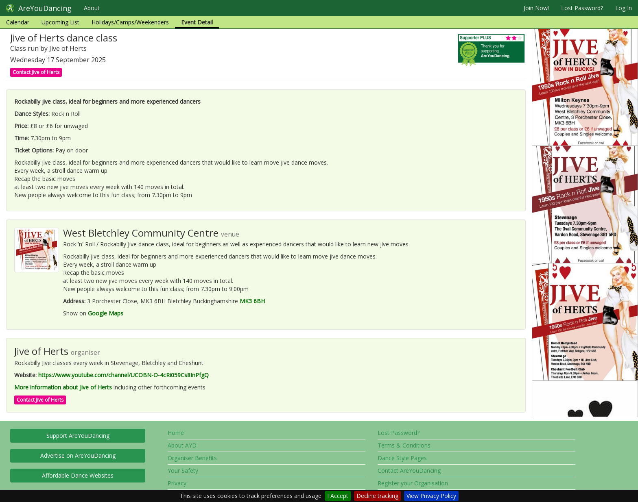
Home (176, 433)
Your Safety (183, 470)
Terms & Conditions (404, 445)
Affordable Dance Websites (78, 475)
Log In (623, 8)
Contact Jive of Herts (36, 72)
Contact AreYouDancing (409, 470)
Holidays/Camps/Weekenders (130, 22)
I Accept (337, 496)
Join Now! (536, 8)
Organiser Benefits (192, 458)
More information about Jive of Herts (63, 387)
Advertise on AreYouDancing (78, 455)
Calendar (17, 22)
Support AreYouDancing (77, 435)
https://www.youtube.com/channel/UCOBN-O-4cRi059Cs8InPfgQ (123, 375)
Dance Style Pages (402, 458)
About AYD (182, 445)
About (92, 8)
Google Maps (105, 313)
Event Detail (197, 22)
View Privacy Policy (431, 496)
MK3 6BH (252, 301)
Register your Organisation (413, 483)
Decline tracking (377, 496)
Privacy (177, 483)
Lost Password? (582, 8)
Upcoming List (60, 22)
